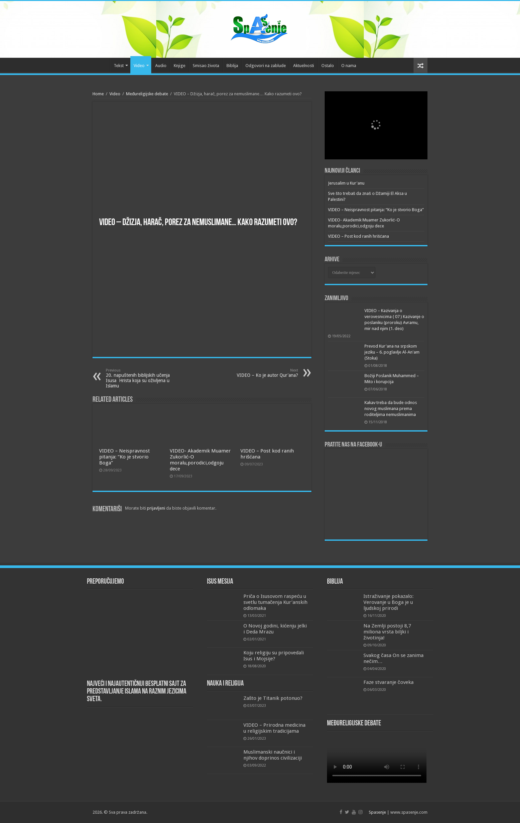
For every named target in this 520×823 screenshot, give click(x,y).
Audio (160, 65)
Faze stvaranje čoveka (388, 682)
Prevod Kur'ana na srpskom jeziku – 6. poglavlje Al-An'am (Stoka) (392, 352)
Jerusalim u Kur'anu (346, 183)
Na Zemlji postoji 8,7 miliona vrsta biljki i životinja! (387, 632)
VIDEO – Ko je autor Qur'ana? (264, 373)
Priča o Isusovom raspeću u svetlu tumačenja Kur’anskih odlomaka (275, 602)
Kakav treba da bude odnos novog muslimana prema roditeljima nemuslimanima (390, 408)
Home (98, 93)
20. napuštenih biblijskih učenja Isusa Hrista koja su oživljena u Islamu (140, 378)
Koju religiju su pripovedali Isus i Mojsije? (273, 656)
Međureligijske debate (147, 93)
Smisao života (206, 65)
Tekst (119, 65)
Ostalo (327, 65)
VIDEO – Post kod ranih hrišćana (358, 236)
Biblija (232, 65)
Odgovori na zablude (265, 65)
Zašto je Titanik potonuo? (273, 698)
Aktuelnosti (303, 65)
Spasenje (377, 812)
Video (139, 65)
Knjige (179, 65)
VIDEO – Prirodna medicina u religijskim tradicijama (274, 728)
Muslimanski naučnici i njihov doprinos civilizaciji (272, 755)
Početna (101, 65)
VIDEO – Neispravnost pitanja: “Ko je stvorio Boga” (124, 457)
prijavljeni (156, 508)
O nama (348, 65)
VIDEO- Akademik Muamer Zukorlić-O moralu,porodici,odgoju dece (200, 460)
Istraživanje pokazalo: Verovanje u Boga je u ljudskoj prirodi (388, 602)
